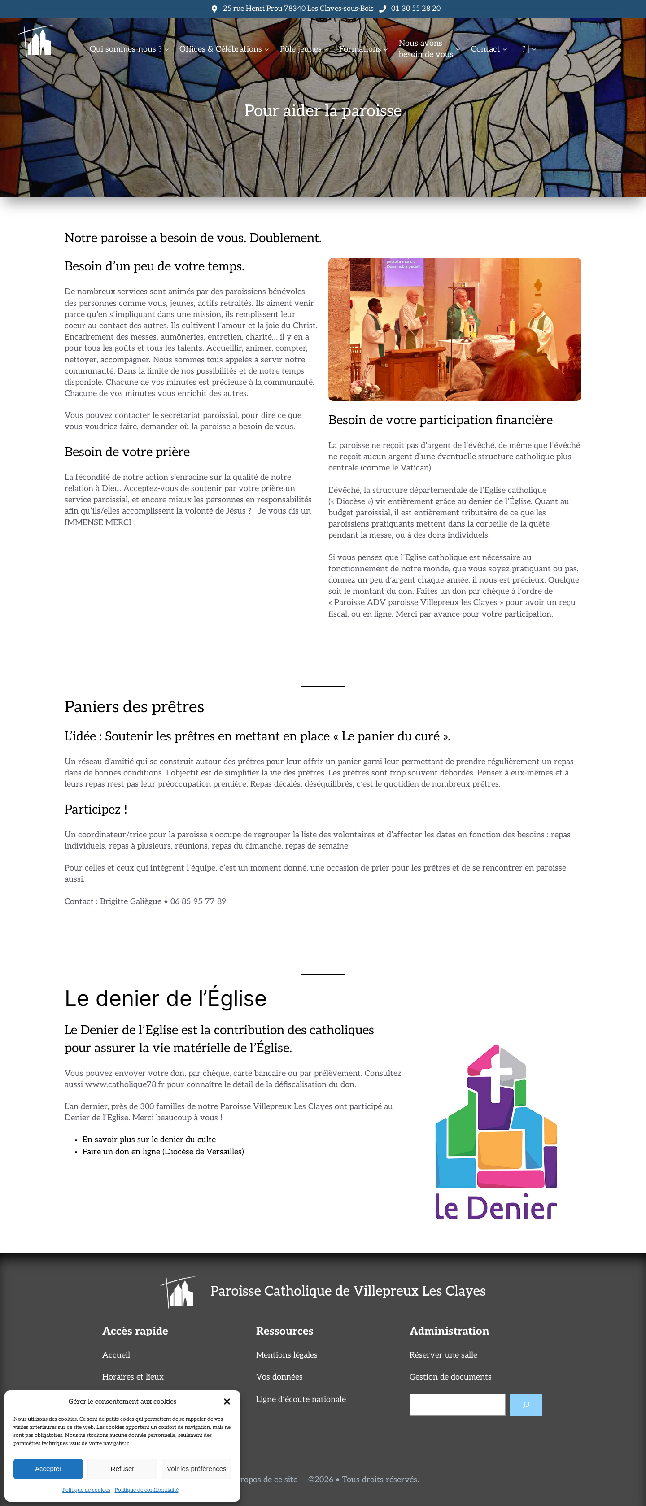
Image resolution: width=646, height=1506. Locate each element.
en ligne (377, 614)
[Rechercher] (526, 1405)
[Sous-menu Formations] (385, 49)
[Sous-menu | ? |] (534, 49)
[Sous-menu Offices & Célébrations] (266, 49)
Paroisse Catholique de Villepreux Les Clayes (348, 1292)
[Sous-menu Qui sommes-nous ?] (166, 49)
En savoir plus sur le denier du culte (149, 1140)
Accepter (48, 1468)
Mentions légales (287, 1355)
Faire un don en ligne (121, 1152)
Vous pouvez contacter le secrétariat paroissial (151, 415)
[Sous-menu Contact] (504, 49)
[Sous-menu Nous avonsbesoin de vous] (458, 49)
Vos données (279, 1377)
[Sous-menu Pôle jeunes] (325, 49)
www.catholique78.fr (125, 1084)
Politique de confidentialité (147, 1490)
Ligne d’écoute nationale (301, 1399)
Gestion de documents (451, 1377)
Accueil (116, 1355)
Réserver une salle (443, 1355)
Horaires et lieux (133, 1377)
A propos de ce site (262, 1479)
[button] (227, 1401)
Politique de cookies (86, 1490)
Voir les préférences (197, 1468)
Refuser (123, 1468)
